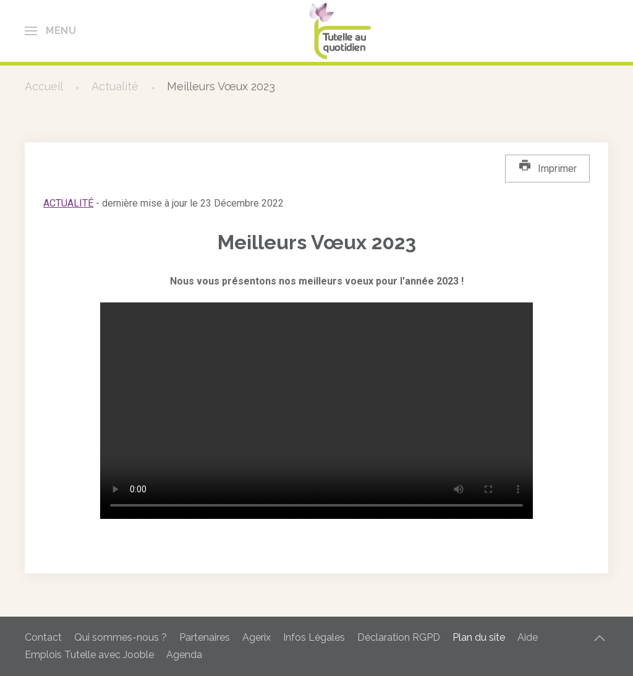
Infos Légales (314, 637)
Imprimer (547, 166)
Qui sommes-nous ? (120, 637)
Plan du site (478, 637)
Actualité (68, 203)
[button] (50, 31)
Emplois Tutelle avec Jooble (89, 655)
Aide (527, 637)
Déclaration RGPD (398, 637)
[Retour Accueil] (342, 31)
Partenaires (204, 637)
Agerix (256, 637)
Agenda (184, 655)
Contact (43, 637)
